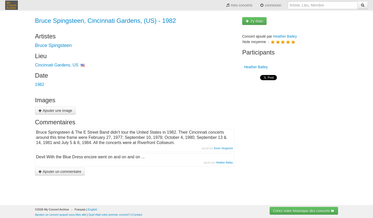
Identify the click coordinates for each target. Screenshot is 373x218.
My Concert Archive (11, 5)
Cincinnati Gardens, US (56, 65)
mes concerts (239, 5)
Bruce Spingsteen (53, 45)
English (92, 209)
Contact (137, 214)
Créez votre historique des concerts (304, 211)
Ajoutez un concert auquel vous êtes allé (60, 214)
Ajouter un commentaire (59, 171)
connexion (270, 5)
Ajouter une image (55, 110)
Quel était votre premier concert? (109, 214)
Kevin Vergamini (223, 148)
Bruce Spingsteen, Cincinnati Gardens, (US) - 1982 (105, 20)
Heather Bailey (224, 162)
